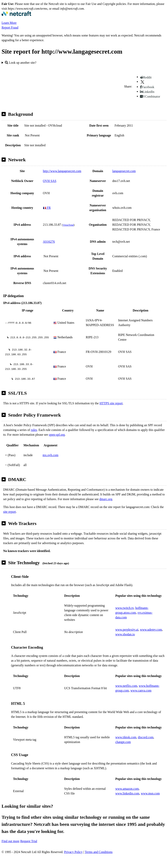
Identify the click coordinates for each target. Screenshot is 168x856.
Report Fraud (10, 27)
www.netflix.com (126, 685)
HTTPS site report (111, 403)
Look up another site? (20, 62)
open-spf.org (57, 434)
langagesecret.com (124, 171)
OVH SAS (49, 181)
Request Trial (28, 841)
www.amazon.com (127, 788)
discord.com (145, 737)
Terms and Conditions (99, 852)
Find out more (11, 841)
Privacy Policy (73, 852)
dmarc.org (105, 499)
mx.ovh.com (50, 455)
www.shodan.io (125, 634)
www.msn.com (150, 793)
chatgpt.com (123, 742)
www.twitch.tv (124, 608)
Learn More (9, 22)
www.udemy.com (151, 629)
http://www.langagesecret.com (62, 171)
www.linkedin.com (127, 793)
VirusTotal (68, 224)
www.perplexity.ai (126, 629)
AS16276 (49, 241)
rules (34, 430)
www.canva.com (141, 690)
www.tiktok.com (125, 737)
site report (9, 511)
